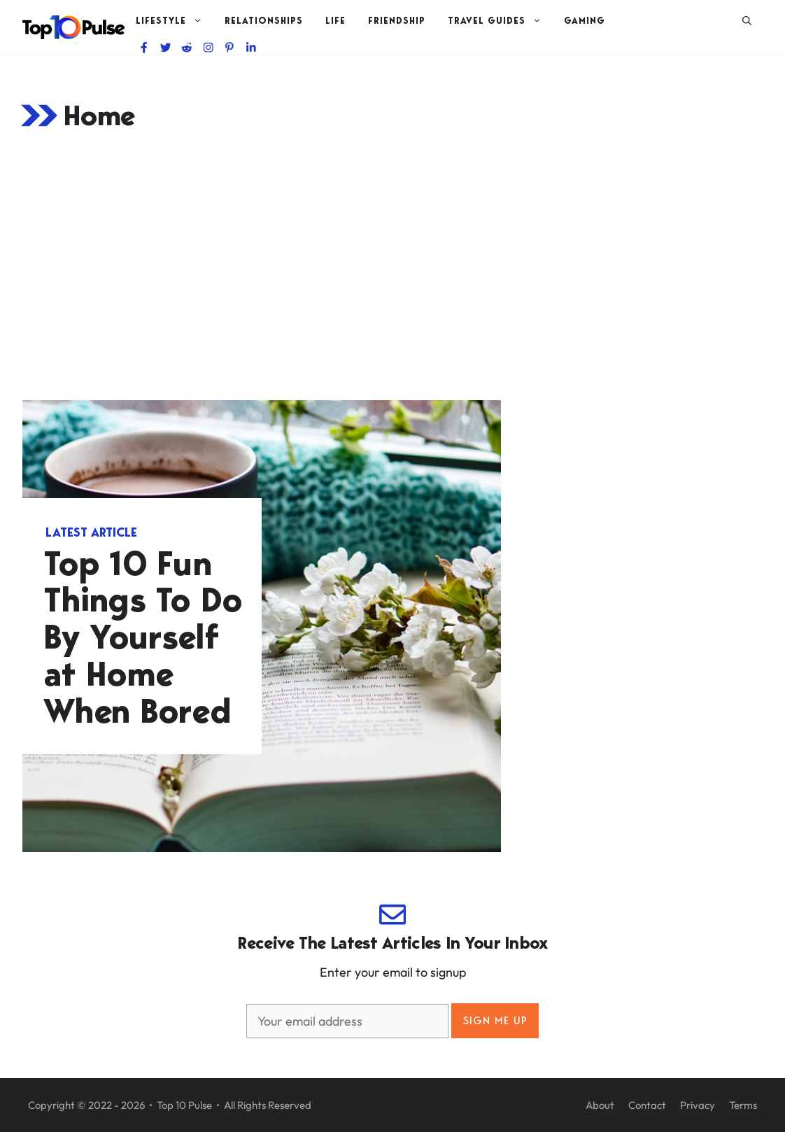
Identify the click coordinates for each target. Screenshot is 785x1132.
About (600, 1105)
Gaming (584, 20)
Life (335, 20)
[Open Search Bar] (747, 21)
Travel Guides (500, 21)
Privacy (697, 1105)
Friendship (396, 20)
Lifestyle (174, 21)
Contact (647, 1105)
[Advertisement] (392, 267)
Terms (743, 1105)
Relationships (264, 20)
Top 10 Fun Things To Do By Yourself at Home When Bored (143, 637)
